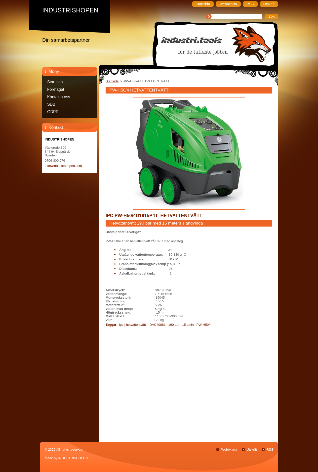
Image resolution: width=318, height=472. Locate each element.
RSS (270, 449)
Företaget (55, 89)
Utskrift (252, 449)
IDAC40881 (157, 325)
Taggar (111, 325)
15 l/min (188, 325)
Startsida (55, 82)
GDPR (53, 112)
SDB (51, 104)
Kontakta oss (58, 97)
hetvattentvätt (136, 325)
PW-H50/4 (203, 325)
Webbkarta (229, 449)
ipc (121, 325)
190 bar (173, 325)
